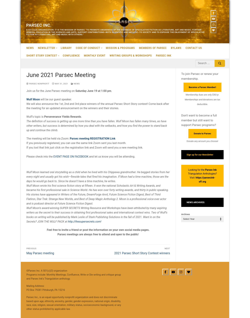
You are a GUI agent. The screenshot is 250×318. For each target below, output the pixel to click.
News (75, 83)
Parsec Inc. (38, 25)
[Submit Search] (220, 63)
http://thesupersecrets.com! (84, 221)
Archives (185, 214)
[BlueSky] (188, 272)
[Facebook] (213, 13)
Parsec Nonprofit (37, 83)
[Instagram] (213, 24)
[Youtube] (213, 19)
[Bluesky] (213, 30)
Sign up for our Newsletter (200, 154)
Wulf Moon (33, 99)
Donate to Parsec (202, 133)
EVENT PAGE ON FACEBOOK (70, 156)
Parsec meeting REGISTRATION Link (92, 138)
